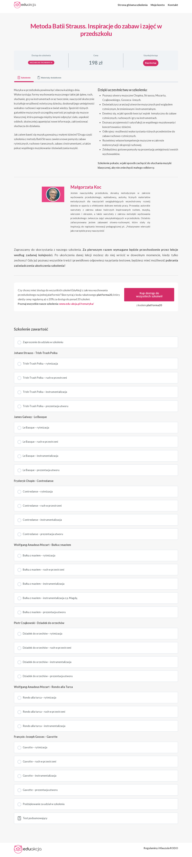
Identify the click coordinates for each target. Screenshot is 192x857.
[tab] (24, 78)
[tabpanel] (96, 201)
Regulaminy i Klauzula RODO (161, 848)
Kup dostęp (150, 63)
